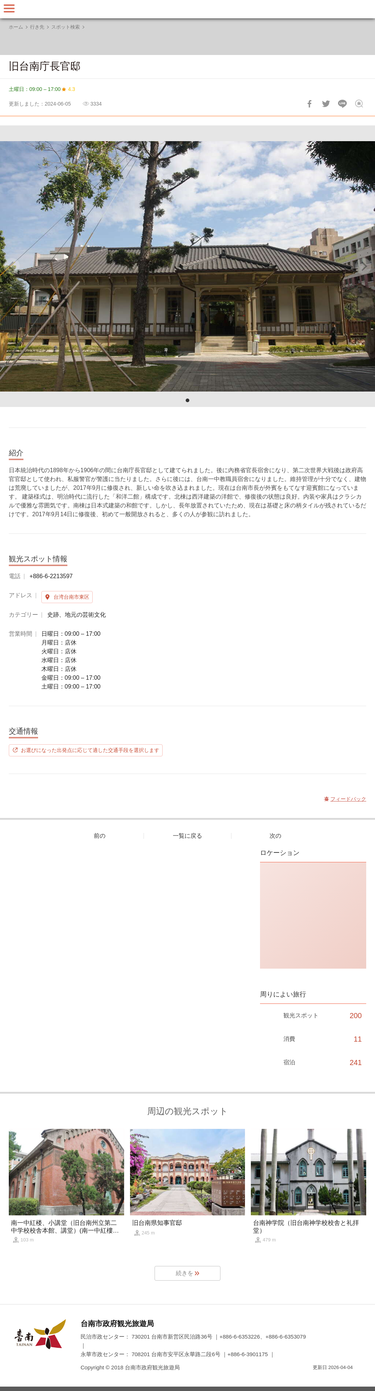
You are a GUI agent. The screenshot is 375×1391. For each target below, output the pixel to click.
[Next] (363, 266)
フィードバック (359, 103)
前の (99, 836)
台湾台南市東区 (71, 597)
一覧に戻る (187, 836)
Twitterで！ (326, 103)
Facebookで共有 (309, 103)
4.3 (71, 89)
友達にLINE (342, 103)
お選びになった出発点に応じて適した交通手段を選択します (90, 750)
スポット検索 (65, 27)
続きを (184, 1273)
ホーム (16, 27)
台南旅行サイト (187, 9)
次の (275, 836)
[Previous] (12, 266)
